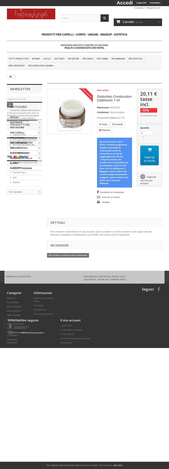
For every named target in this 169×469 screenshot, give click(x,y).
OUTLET (47, 58)
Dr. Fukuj (17, 238)
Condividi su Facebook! (112, 192)
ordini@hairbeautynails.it (32, 438)
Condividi (117, 124)
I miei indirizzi (67, 439)
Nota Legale (18, 298)
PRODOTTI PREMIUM (21, 193)
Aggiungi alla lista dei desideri (148, 180)
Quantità (144, 128)
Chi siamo (17, 308)
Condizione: (103, 112)
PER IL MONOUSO (17, 65)
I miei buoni (66, 448)
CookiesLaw (40, 379)
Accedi (125, 2)
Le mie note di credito (71, 435)
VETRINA (36, 58)
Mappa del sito (153, 8)
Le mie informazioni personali (75, 444)
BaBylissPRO (19, 215)
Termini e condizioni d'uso (24, 303)
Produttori (20, 206)
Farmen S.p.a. (19, 253)
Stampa (106, 202)
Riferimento (103, 107)
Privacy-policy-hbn (43, 383)
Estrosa (16, 243)
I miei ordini (66, 431)
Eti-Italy (16, 248)
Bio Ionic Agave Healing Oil (25, 220)
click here (117, 465)
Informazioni (21, 285)
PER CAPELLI (88, 58)
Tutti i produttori (19, 58)
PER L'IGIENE (102, 58)
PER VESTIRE (73, 58)
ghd (14, 258)
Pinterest (104, 130)
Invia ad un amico (111, 197)
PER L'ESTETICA (135, 58)
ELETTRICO (59, 58)
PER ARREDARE (118, 58)
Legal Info (141, 2)
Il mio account (70, 426)
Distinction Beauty (21, 233)
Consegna (17, 293)
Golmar (16, 262)
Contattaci (155, 2)
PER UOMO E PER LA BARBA (40, 65)
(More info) (24, 121)
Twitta (103, 124)
